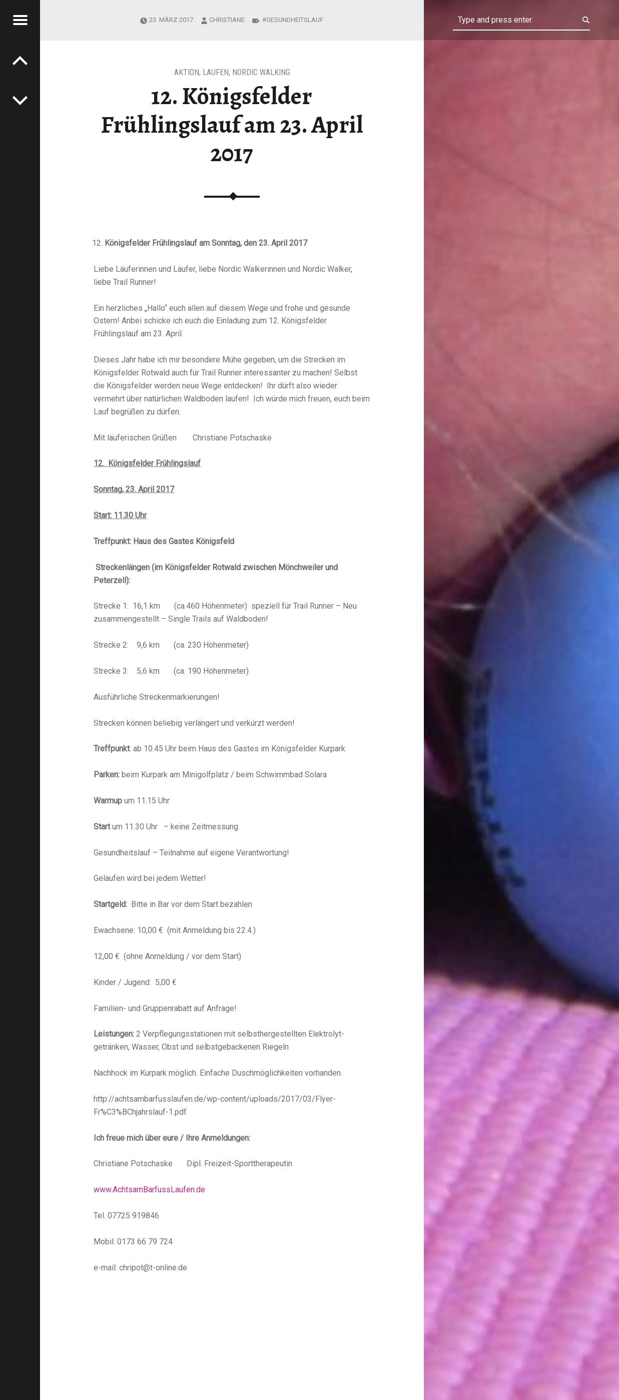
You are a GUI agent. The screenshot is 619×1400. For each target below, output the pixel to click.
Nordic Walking (261, 72)
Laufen (216, 72)
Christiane (227, 20)
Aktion (186, 72)
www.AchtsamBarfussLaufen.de (149, 1189)
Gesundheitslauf (294, 20)
